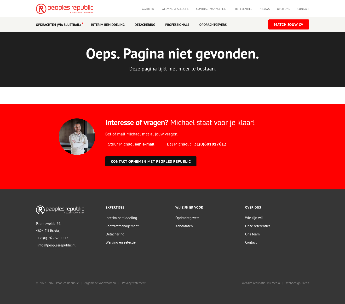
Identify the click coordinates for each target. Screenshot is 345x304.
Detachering (145, 25)
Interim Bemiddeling (108, 25)
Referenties (243, 9)
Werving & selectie (175, 9)
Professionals (177, 25)
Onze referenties (257, 226)
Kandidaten (184, 226)
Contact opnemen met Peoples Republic (151, 161)
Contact (303, 9)
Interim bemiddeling (121, 218)
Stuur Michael (131, 144)
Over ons (283, 9)
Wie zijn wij (254, 218)
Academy (148, 9)
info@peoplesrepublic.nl (56, 245)
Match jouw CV (288, 24)
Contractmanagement (212, 9)
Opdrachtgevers (213, 25)
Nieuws (265, 9)
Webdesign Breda (297, 283)
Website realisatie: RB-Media (261, 283)
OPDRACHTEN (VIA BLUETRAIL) (58, 25)
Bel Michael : (196, 144)
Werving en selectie (121, 242)
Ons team (252, 234)
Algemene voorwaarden (100, 283)
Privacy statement (134, 283)
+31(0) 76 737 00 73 (52, 238)
